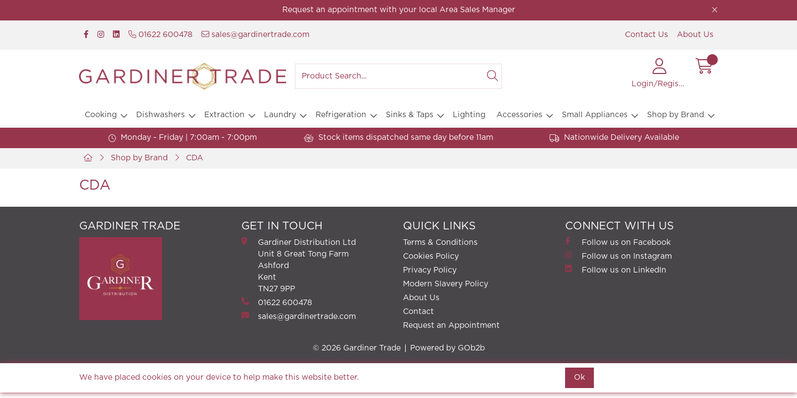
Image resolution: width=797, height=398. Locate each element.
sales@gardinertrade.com (255, 34)
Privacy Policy (430, 270)
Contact (418, 312)
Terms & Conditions (440, 243)
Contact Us (646, 35)
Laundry (280, 115)
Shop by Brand (675, 115)
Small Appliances (595, 115)
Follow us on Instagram (618, 255)
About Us (695, 35)
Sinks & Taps (409, 115)
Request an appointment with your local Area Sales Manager (398, 10)
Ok (579, 377)
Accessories (519, 115)
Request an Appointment (451, 325)
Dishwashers (160, 115)
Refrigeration (340, 115)
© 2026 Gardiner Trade (357, 348)
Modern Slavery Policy (445, 284)
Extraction (224, 115)
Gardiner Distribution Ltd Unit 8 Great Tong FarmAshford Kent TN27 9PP (298, 265)
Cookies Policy (431, 256)
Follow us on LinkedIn (615, 269)
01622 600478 (160, 34)
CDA (194, 158)
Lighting (469, 115)
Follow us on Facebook (618, 242)
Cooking (101, 115)
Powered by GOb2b (447, 348)
